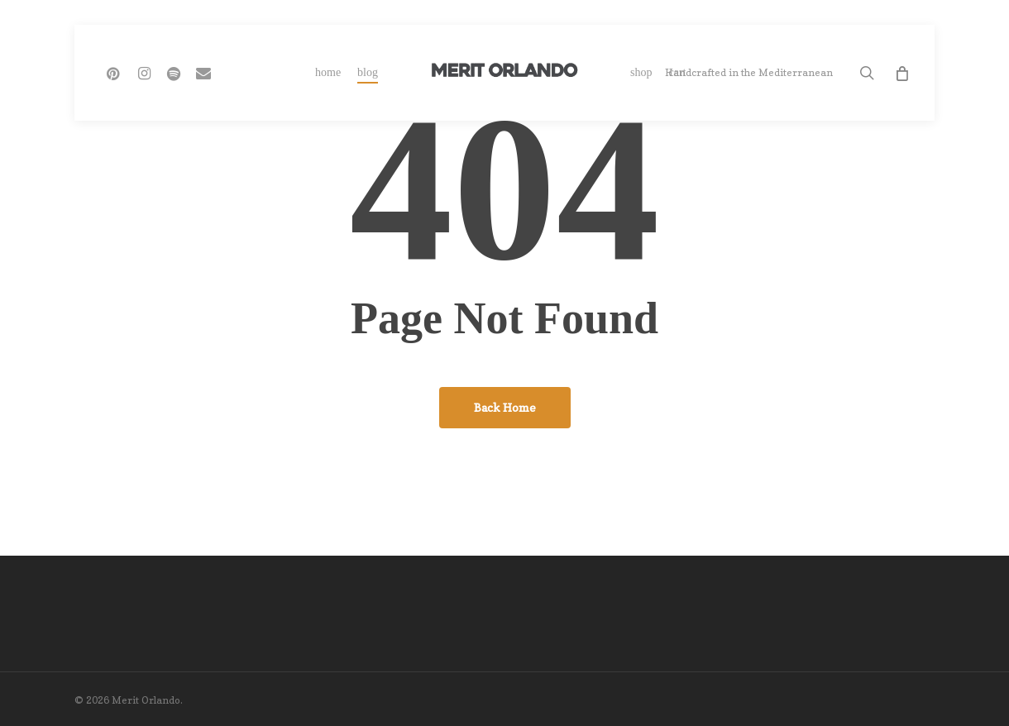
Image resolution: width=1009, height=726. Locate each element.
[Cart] (901, 72)
